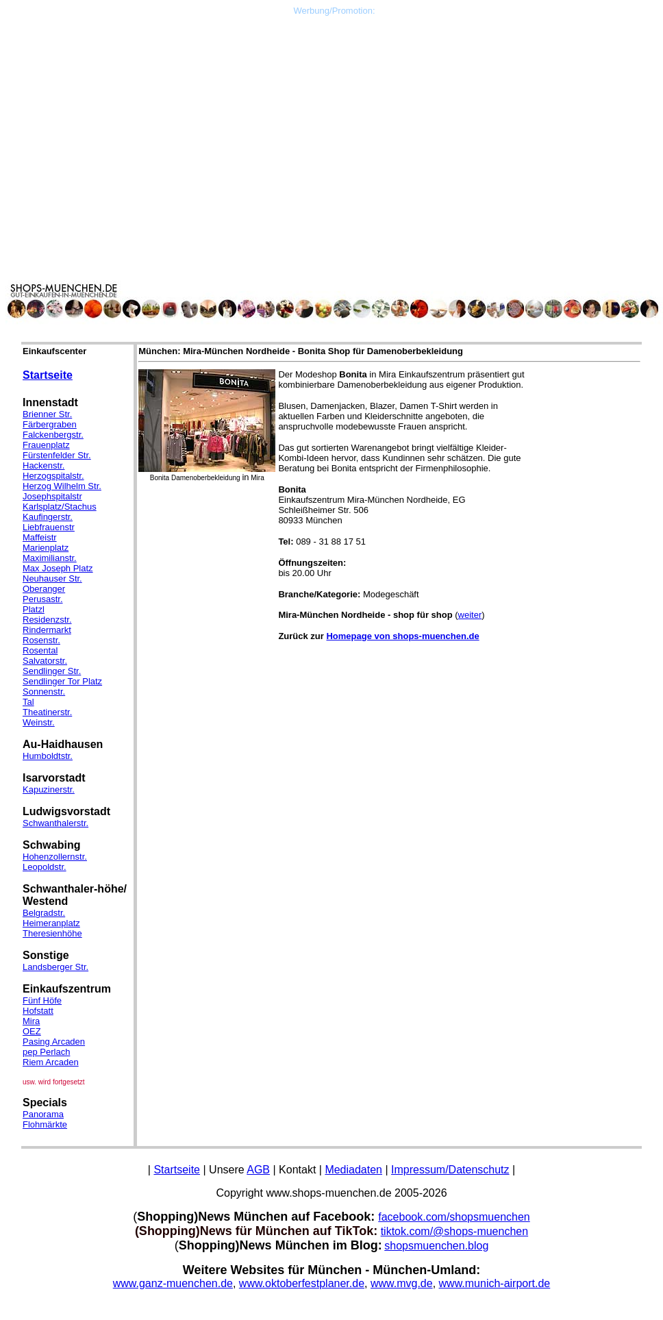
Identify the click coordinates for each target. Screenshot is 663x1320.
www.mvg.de (402, 1283)
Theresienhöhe (52, 933)
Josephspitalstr (52, 496)
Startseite (48, 375)
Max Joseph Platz (58, 568)
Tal (28, 702)
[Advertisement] (334, 112)
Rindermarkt (47, 630)
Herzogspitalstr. (53, 476)
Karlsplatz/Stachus (60, 506)
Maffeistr (40, 537)
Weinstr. (39, 722)
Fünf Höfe (42, 1000)
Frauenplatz (46, 445)
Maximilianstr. (50, 558)
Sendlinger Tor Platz (62, 681)
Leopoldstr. (44, 867)
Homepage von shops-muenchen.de (402, 636)
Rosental (40, 650)
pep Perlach (46, 1052)
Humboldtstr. (48, 756)
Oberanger (44, 589)
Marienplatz (45, 548)
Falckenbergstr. (53, 434)
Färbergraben (50, 424)
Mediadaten (353, 1169)
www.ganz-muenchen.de (173, 1283)
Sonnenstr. (44, 691)
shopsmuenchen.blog (436, 1245)
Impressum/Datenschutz (450, 1169)
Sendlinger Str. (52, 671)
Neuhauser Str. (52, 578)
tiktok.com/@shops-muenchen (454, 1231)
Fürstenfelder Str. (57, 455)
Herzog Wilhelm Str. (62, 486)
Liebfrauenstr (49, 527)
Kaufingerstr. (48, 517)
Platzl (34, 609)
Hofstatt (38, 1011)
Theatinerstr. (47, 712)
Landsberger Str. (55, 967)
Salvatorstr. (45, 661)
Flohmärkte (45, 1124)
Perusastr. (43, 599)
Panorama (43, 1114)
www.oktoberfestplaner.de (301, 1283)
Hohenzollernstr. (55, 856)
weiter (470, 615)
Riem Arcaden (51, 1062)
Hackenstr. (43, 465)
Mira (31, 1021)
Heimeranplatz (51, 923)
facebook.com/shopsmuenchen (453, 1217)
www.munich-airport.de (495, 1283)
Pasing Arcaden (54, 1041)
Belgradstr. (44, 913)
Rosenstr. (41, 640)
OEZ (32, 1031)
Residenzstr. (47, 619)
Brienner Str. (47, 414)
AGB (258, 1169)
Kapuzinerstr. (49, 789)
